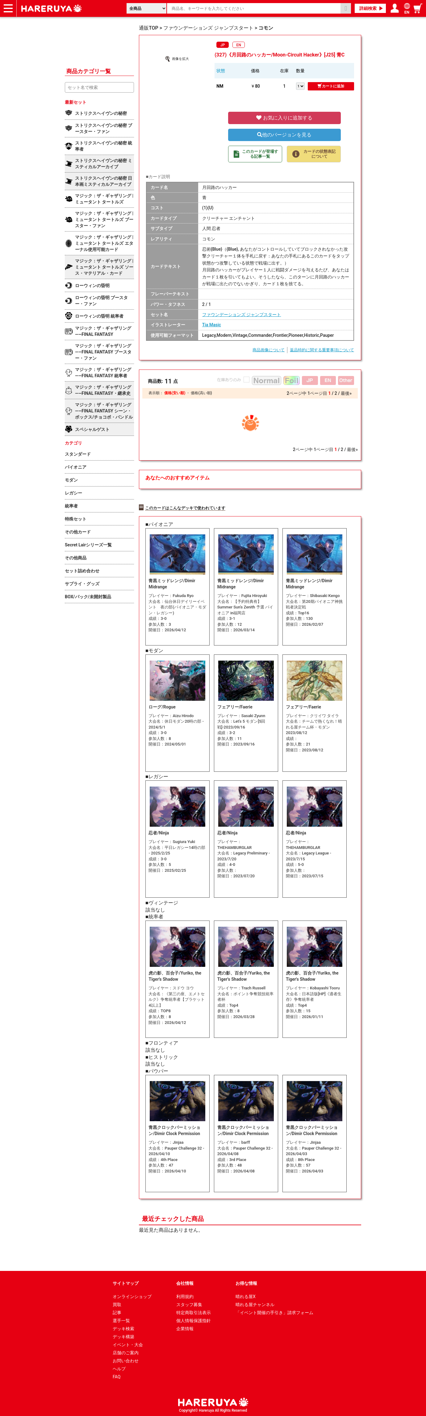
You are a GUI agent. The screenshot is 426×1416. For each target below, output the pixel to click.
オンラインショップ (132, 1295)
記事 (117, 1311)
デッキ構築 (123, 1335)
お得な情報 (246, 1282)
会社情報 (185, 1282)
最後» (346, 393)
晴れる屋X (246, 1295)
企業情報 (185, 1327)
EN (238, 45)
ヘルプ (119, 1367)
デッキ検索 (123, 1327)
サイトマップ (126, 1282)
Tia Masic (211, 324)
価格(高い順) (201, 393)
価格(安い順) (174, 393)
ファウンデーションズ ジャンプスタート (241, 314)
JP (222, 45)
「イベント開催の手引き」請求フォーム (274, 1311)
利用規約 (185, 1295)
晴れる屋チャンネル (255, 1303)
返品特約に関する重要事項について (322, 350)
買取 (117, 1303)
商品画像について (269, 350)
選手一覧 (121, 1319)
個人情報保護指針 (193, 1319)
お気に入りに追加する (284, 118)
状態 (220, 70)
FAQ (116, 1375)
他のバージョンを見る (284, 135)
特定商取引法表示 (193, 1311)
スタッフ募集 (189, 1303)
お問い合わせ (126, 1359)
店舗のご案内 (126, 1351)
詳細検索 (368, 8)
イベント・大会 (128, 1343)
